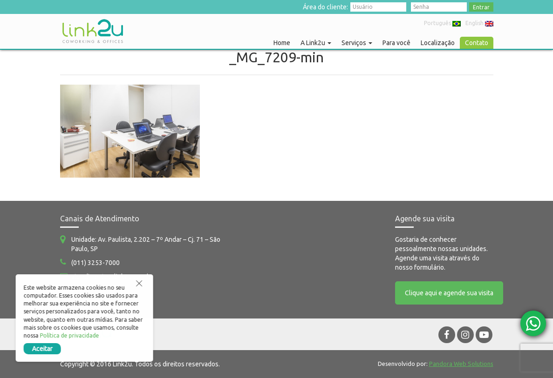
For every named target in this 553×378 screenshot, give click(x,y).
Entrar (481, 7)
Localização (438, 42)
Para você (396, 42)
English (479, 23)
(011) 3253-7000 (95, 262)
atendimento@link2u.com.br (112, 276)
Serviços (356, 42)
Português (442, 23)
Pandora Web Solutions (461, 363)
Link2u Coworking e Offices (92, 31)
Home (281, 42)
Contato (476, 42)
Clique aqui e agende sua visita (449, 293)
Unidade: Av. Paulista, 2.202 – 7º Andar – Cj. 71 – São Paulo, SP (145, 244)
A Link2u (315, 42)
